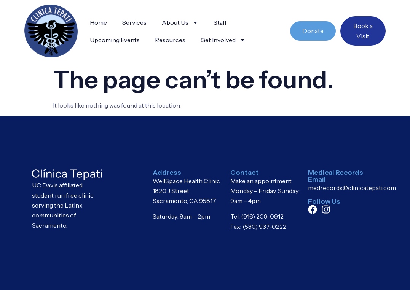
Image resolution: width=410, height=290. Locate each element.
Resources (170, 40)
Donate (313, 31)
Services (134, 22)
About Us (180, 22)
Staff (220, 22)
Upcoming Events (115, 40)
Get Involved (223, 40)
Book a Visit (363, 31)
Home (98, 22)
